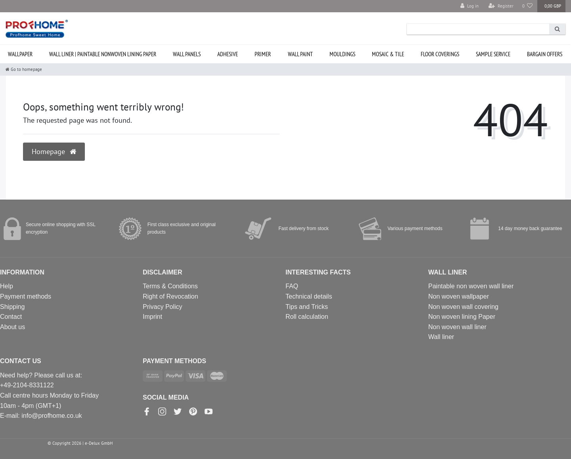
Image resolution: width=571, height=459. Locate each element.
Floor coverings (440, 54)
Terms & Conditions (170, 286)
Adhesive (227, 54)
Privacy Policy (162, 306)
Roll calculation (307, 316)
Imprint (152, 316)
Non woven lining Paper (461, 316)
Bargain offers (544, 54)
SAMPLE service (493, 54)
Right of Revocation (170, 296)
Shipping (12, 306)
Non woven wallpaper (458, 296)
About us (12, 327)
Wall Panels (187, 54)
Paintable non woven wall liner (471, 286)
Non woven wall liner (457, 327)
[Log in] (469, 6)
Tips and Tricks (307, 306)
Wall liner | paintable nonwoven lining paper (102, 54)
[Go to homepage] (24, 69)
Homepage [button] (54, 151)
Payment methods (25, 296)
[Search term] (478, 29)
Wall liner (441, 336)
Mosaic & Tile (388, 54)
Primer (263, 54)
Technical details (309, 296)
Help (6, 286)
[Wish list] (527, 6)
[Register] (501, 6)
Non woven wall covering (463, 306)
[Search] (557, 29)
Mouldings (342, 54)
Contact (11, 316)
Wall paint (300, 54)
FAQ (292, 286)
